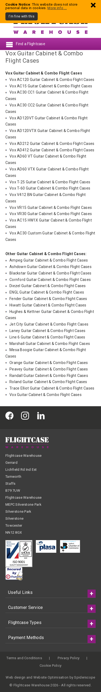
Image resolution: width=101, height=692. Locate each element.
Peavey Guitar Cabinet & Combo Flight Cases (48, 369)
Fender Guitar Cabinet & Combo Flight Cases (48, 299)
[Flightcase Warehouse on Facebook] (10, 415)
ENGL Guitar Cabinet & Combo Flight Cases (46, 292)
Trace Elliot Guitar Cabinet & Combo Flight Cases (51, 388)
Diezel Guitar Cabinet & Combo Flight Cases (47, 286)
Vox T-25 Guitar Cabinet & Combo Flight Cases (49, 182)
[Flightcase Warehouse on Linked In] (42, 415)
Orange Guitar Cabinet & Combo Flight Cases (48, 363)
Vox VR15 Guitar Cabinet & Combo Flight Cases (50, 207)
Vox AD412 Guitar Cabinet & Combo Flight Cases (52, 150)
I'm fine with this (21, 16)
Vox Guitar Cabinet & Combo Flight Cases (45, 395)
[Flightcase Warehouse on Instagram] (26, 415)
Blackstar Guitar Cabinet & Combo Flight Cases (50, 273)
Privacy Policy (68, 658)
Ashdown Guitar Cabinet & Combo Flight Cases (50, 267)
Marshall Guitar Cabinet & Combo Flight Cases (49, 343)
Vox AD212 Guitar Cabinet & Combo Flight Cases (52, 143)
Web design (15, 677)
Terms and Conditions (24, 658)
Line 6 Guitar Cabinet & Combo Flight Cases (47, 337)
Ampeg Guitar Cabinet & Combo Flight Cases (48, 260)
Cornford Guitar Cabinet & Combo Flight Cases (50, 279)
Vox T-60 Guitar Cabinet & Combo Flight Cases (49, 188)
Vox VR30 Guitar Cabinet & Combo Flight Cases (50, 214)
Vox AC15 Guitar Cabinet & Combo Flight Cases (50, 86)
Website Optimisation (51, 677)
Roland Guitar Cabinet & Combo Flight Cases (48, 382)
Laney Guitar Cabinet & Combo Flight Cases (47, 331)
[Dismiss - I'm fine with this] (93, 5)
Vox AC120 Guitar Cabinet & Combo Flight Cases (52, 79)
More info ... (57, 8)
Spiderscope (84, 677)
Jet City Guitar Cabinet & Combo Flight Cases (48, 324)
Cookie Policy (51, 666)
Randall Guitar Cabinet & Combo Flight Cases (48, 375)
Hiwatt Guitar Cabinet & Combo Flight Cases (47, 305)
